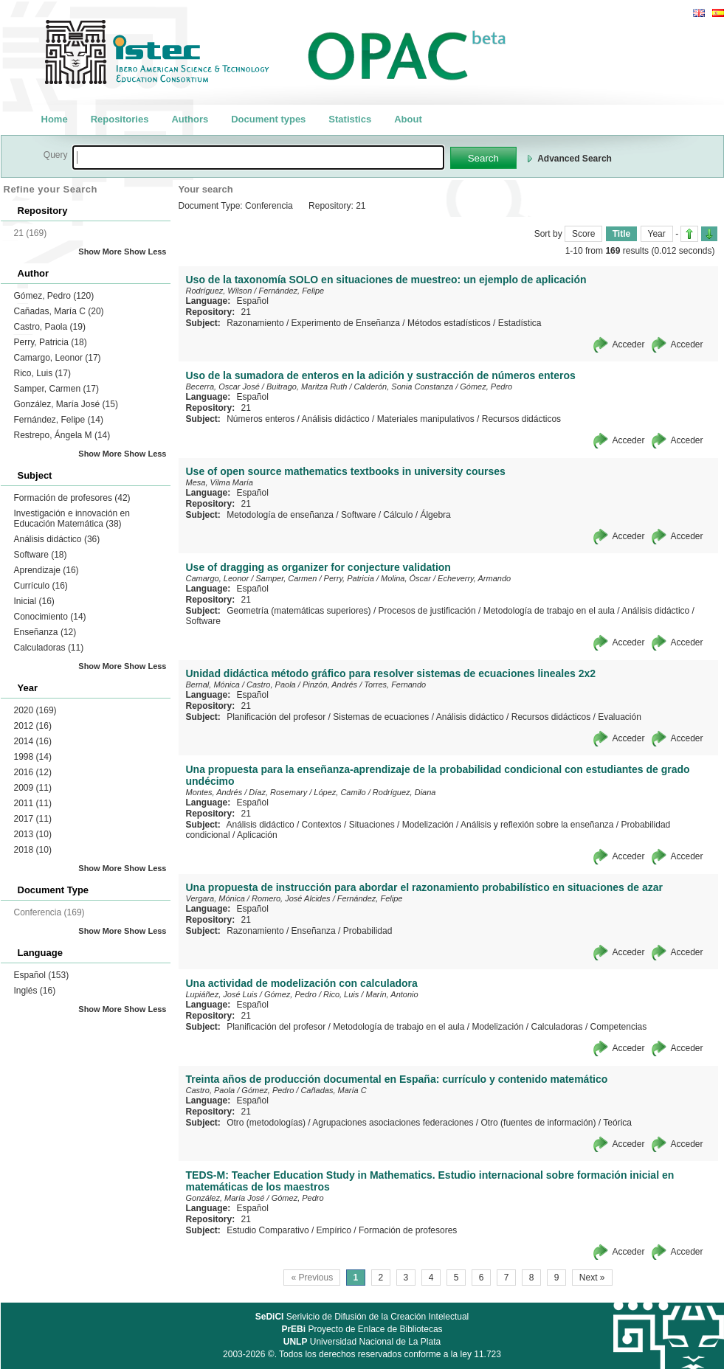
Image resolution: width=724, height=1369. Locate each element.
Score (583, 234)
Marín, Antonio (391, 994)
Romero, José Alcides (291, 898)
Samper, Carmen (56, 389)
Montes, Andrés (214, 792)
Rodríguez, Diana (404, 792)
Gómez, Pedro (54, 296)
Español (41, 975)
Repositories (120, 119)
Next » (592, 1277)
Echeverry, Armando (474, 578)
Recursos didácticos (521, 419)
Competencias (618, 1027)
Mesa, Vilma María (220, 482)
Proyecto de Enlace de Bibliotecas (361, 1329)
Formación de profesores (72, 498)
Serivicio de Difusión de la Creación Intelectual (362, 1316)
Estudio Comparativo (267, 1230)
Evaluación (619, 717)
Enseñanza (45, 632)
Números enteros (260, 419)
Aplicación (257, 835)
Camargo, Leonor (57, 358)
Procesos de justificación (427, 611)
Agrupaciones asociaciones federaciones (392, 1122)
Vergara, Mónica (215, 898)
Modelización (428, 824)
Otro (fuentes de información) (538, 1122)
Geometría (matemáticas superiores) (298, 611)
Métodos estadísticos (449, 323)
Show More (100, 251)
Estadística (520, 323)
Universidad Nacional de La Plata (362, 1342)
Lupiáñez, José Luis (222, 994)
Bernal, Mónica (213, 684)
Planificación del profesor (276, 717)
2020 (35, 710)
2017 (33, 819)
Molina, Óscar (406, 578)
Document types (268, 119)
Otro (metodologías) (266, 1122)
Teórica (617, 1122)
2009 (33, 788)
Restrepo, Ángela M (62, 435)
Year (657, 234)
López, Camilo (339, 792)
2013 (33, 834)
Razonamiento (255, 323)
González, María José (66, 404)
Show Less (145, 251)
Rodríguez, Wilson (219, 290)
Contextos (322, 824)
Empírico (334, 1230)
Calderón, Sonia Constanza (404, 386)
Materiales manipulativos (426, 419)
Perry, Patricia (50, 342)
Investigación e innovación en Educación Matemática (72, 518)
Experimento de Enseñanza (346, 323)
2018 (33, 850)
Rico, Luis (42, 373)
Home (54, 119)
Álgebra (435, 515)
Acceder (628, 344)
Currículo (41, 585)
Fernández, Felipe (58, 420)
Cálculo (398, 515)
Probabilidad (368, 931)
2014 (33, 741)
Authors (189, 119)
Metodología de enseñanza (280, 515)
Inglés (35, 990)
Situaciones (372, 824)
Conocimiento (50, 616)
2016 (33, 772)
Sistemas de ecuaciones (381, 717)
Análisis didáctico (57, 539)
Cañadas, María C (59, 311)
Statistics (349, 119)
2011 (33, 803)
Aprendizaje (46, 570)
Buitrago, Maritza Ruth (306, 386)
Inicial (34, 601)
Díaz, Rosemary (278, 792)
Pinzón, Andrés (330, 684)
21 (246, 312)
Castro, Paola (50, 327)
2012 (33, 726)
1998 (33, 757)
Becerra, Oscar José (223, 386)
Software (40, 555)
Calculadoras (49, 647)
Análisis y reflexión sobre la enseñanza (537, 824)
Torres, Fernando (395, 684)
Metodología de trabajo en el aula (549, 611)
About (408, 119)
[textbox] (258, 157)
